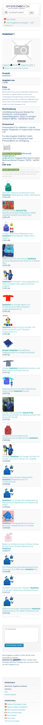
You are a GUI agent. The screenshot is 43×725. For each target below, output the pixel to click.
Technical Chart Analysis (12, 721)
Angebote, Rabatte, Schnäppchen (16, 707)
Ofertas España (10, 715)
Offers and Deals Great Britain (15, 710)
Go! (31, 12)
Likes (6, 692)
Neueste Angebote (10, 694)
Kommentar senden (14, 645)
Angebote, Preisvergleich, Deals (15, 704)
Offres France (10, 718)
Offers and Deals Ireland (13, 712)
